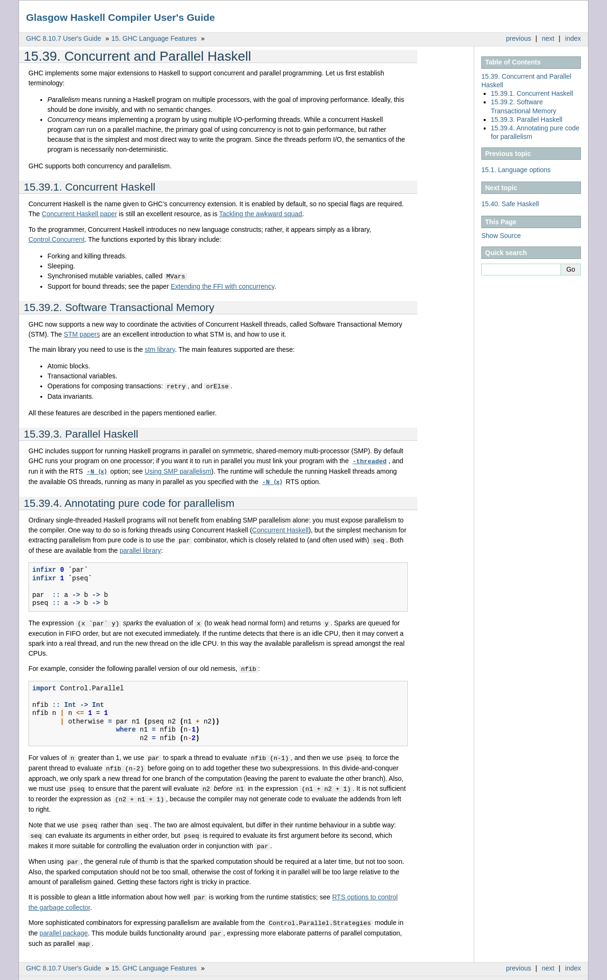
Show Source (501, 235)
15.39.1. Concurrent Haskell (532, 93)
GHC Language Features (154, 38)
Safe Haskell (510, 204)
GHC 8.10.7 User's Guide (63, 38)
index (573, 38)
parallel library (140, 547)
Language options (516, 170)
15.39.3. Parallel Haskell (526, 119)
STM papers (82, 334)
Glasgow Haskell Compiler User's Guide (120, 17)
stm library (160, 349)
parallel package (63, 924)
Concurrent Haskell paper (79, 214)
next (548, 38)
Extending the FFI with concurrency (222, 286)
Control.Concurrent (56, 239)
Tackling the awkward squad (260, 214)
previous (518, 38)
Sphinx (561, 973)
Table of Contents (513, 62)
